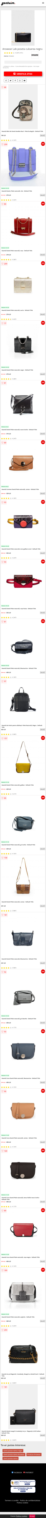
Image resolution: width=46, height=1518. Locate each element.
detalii (42, 135)
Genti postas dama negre (13, 1451)
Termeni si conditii (12, 1500)
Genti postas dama (11, 1458)
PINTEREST (28, 1472)
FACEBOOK (17, 1472)
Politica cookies (22, 1503)
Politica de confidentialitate (30, 1500)
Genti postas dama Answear (14, 1454)
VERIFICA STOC (23, 73)
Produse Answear (33, 1454)
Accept (32, 1516)
